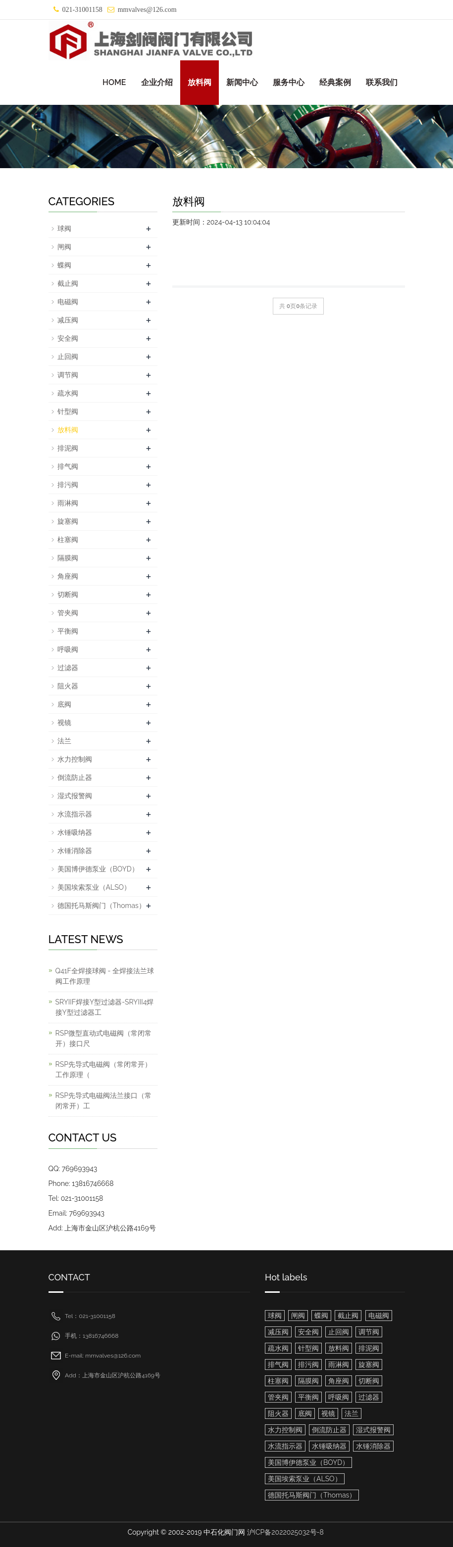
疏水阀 (67, 393)
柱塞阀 (67, 540)
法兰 (64, 741)
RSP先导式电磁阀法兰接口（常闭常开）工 (103, 1101)
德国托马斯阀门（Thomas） (101, 906)
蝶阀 (64, 265)
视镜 (64, 723)
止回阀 (67, 357)
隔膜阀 (67, 558)
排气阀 (67, 466)
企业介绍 (157, 82)
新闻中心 (242, 82)
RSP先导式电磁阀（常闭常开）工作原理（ (103, 1069)
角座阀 (67, 576)
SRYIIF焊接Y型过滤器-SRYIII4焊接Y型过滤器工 (104, 1007)
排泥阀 (67, 448)
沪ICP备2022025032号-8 (285, 1532)
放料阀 (199, 82)
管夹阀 (67, 613)
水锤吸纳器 (74, 832)
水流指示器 (74, 814)
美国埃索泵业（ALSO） (94, 887)
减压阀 (67, 320)
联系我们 (382, 82)
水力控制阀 (74, 759)
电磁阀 (67, 302)
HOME (114, 82)
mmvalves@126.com (147, 9)
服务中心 (288, 82)
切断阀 (67, 594)
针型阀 (67, 411)
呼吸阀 (67, 649)
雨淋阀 (67, 503)
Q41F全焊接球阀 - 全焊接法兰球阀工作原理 (104, 976)
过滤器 (67, 668)
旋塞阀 (67, 521)
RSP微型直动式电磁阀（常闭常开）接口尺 (103, 1038)
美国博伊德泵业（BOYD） (98, 869)
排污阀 (67, 485)
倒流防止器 (74, 777)
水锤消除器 (74, 851)
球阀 (64, 228)
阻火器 (67, 686)
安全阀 (67, 338)
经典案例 (335, 82)
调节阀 (67, 375)
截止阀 (67, 283)
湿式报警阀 (74, 796)
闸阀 (64, 247)
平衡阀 (67, 631)
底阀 (64, 704)
